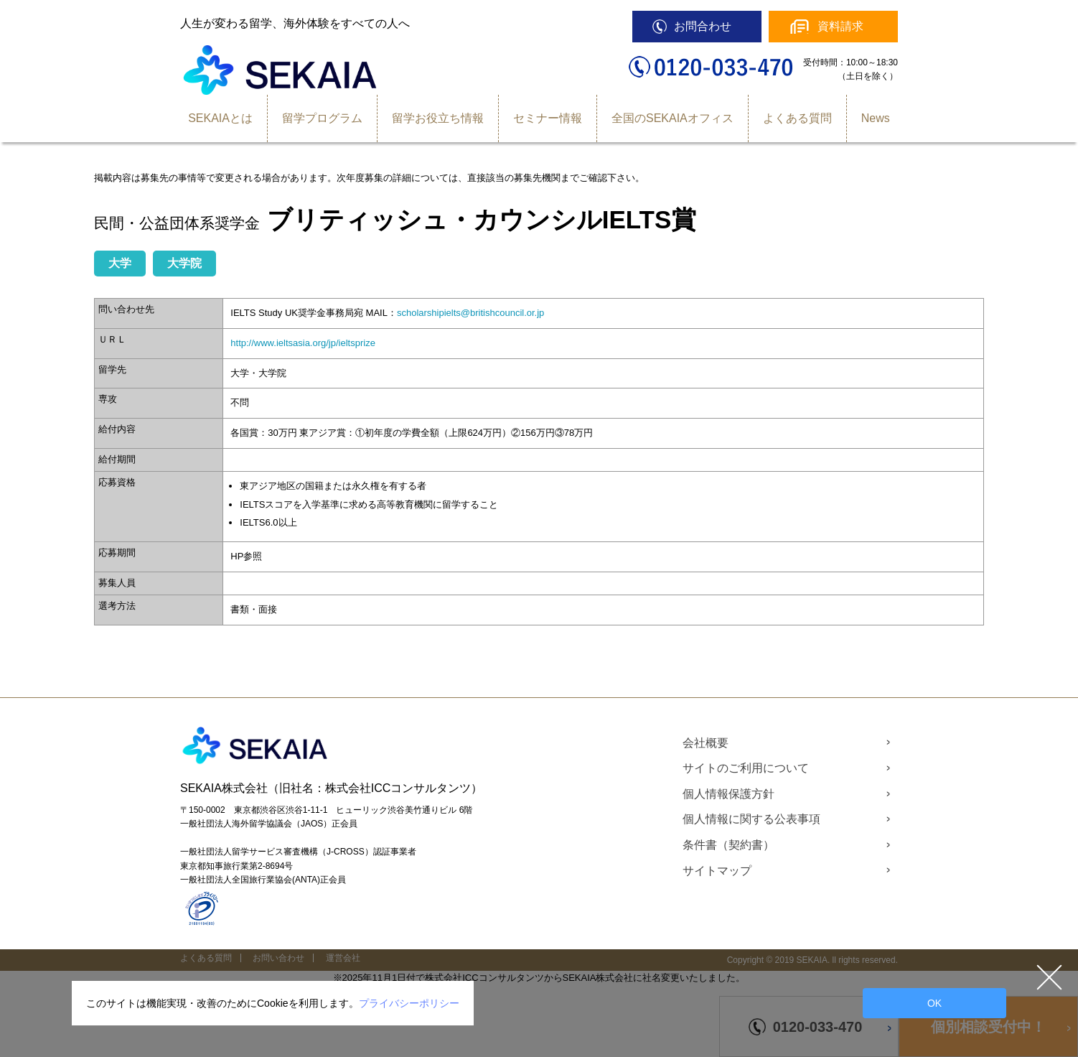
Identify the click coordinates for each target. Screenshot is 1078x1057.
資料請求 (840, 26)
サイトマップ (717, 871)
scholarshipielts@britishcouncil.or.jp (470, 312)
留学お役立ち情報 (438, 118)
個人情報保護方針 (728, 794)
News (875, 118)
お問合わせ (702, 26)
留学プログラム (322, 118)
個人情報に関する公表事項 (751, 819)
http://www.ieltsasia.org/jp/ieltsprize (302, 342)
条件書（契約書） (728, 845)
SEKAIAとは (220, 118)
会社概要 (705, 743)
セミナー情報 (547, 118)
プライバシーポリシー (409, 1003)
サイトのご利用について (746, 768)
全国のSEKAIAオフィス (672, 118)
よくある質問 (797, 118)
